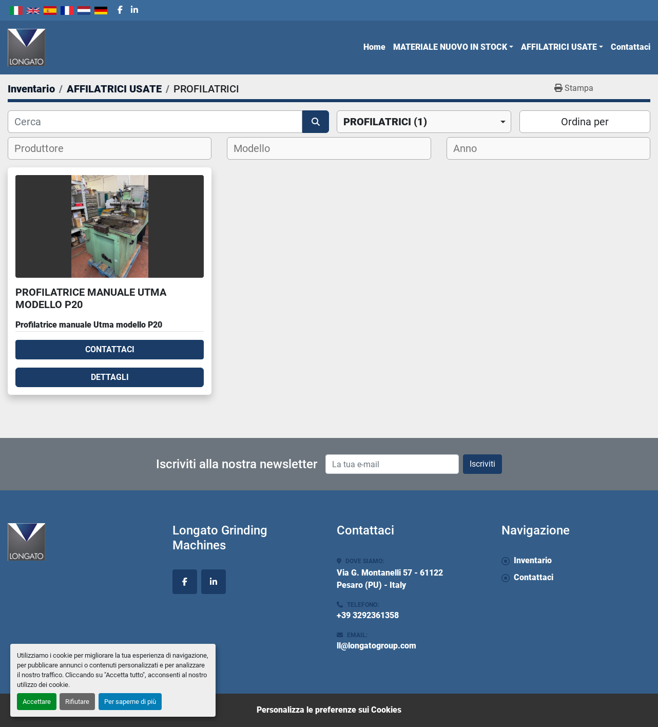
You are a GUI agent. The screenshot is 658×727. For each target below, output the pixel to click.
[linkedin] (134, 10)
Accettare (37, 701)
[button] (453, 47)
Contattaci (630, 47)
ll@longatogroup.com (376, 646)
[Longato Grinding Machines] (82, 542)
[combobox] (424, 121)
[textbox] (45, 148)
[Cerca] (155, 121)
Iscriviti (482, 464)
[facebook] (120, 10)
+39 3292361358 (368, 615)
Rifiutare (77, 701)
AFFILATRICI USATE (559, 47)
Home (374, 47)
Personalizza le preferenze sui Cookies (329, 710)
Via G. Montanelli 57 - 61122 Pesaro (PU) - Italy (390, 579)
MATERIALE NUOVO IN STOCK (450, 47)
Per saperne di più (130, 701)
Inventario (533, 560)
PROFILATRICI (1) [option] (385, 122)
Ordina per (585, 122)
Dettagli (110, 377)
